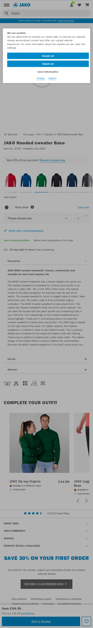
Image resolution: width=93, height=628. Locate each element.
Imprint (52, 78)
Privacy (41, 78)
